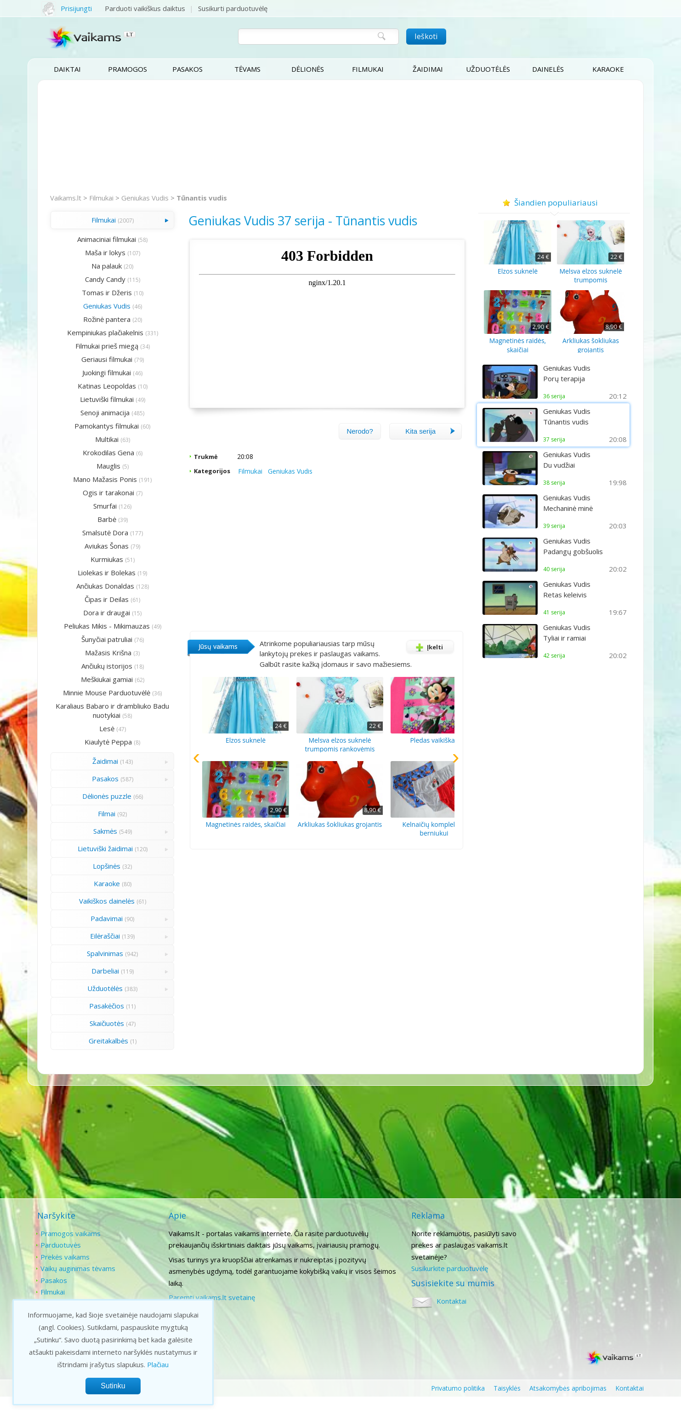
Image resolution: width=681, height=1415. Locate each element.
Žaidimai (428, 69)
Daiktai (67, 69)
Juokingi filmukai (94, 372)
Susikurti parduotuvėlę (233, 8)
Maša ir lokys (92, 252)
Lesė (94, 746)
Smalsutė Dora (92, 532)
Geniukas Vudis (146, 197)
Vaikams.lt (66, 197)
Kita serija (430, 446)
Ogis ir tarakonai (95, 492)
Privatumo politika (458, 1406)
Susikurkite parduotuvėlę (439, 1286)
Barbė (94, 519)
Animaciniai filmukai (94, 239)
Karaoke (608, 69)
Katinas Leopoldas (94, 385)
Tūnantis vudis (202, 197)
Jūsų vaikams (191, 661)
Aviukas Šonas (94, 545)
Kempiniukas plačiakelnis (92, 332)
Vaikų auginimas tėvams (77, 1286)
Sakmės (92, 849)
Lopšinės (94, 884)
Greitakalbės (95, 1059)
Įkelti (427, 662)
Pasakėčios (94, 1024)
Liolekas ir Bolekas (94, 572)
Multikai (94, 439)
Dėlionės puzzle (94, 814)
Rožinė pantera (94, 319)
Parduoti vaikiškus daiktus (146, 8)
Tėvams (247, 69)
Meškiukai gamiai (94, 688)
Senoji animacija (92, 412)
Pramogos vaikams (70, 1251)
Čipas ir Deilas (94, 599)
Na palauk (94, 265)
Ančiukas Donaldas (92, 585)
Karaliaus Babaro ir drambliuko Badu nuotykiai (94, 729)
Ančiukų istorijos (93, 675)
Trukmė (179, 471)
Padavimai (94, 936)
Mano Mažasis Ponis (93, 479)
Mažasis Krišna (96, 661)
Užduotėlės (488, 69)
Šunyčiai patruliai (93, 648)
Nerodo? (359, 446)
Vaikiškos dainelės (94, 919)
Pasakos (187, 69)
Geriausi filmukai (93, 359)
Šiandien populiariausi (554, 201)
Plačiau (158, 1364)
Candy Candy (92, 279)
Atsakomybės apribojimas (568, 1406)
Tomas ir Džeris (94, 292)
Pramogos (127, 69)
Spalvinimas (92, 971)
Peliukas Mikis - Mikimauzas (100, 625)
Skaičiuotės (94, 1041)
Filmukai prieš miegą (93, 345)
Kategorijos (185, 485)
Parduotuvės (60, 1262)
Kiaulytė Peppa (95, 760)
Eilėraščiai (93, 954)
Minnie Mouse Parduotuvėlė (99, 701)
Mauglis (96, 465)
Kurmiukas (94, 559)
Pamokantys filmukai (94, 425)
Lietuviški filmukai (94, 399)
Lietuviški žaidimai (92, 866)
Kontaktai (563, 1251)
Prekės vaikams (65, 1274)
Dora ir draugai (94, 612)
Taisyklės (507, 1406)
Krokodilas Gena (95, 452)
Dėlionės (307, 69)
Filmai (94, 831)
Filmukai (368, 69)
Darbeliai (92, 989)
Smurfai (92, 505)
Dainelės (548, 69)
